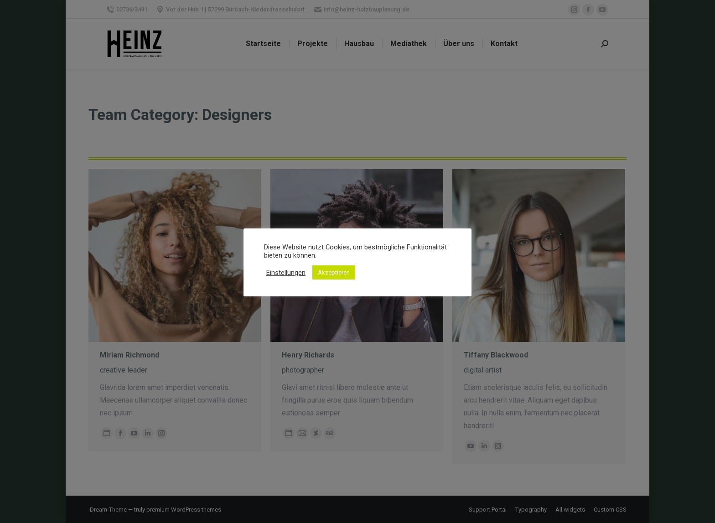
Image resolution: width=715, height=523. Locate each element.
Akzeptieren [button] (334, 272)
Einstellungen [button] (286, 273)
